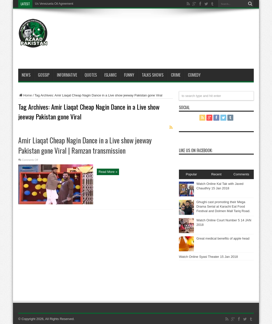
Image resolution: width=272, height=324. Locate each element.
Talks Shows (152, 75)
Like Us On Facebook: (196, 150)
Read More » (108, 172)
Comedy (194, 75)
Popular (191, 174)
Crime (175, 75)
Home (25, 95)
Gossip (43, 75)
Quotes (91, 75)
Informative (67, 75)
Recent (216, 174)
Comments (241, 174)
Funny (129, 75)
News (26, 75)
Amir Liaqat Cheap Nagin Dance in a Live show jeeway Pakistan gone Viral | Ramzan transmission (85, 145)
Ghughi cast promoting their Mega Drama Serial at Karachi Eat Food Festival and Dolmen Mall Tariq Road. (223, 206)
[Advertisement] (163, 28)
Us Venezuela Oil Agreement (54, 3)
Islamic (110, 75)
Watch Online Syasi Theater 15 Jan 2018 (208, 257)
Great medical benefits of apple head (222, 238)
